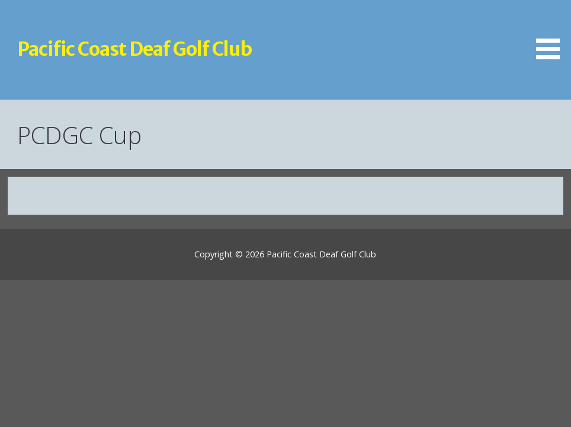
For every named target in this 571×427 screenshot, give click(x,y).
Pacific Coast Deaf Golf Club (134, 49)
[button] (552, 31)
